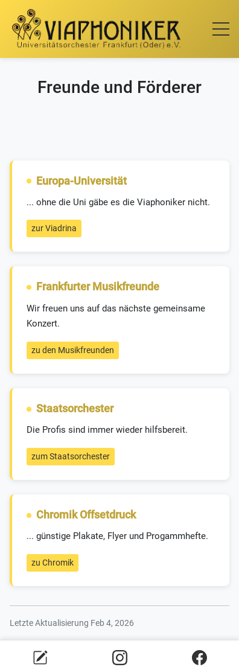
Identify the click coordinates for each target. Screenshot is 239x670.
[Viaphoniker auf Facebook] (199, 657)
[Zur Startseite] (96, 29)
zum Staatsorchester (70, 456)
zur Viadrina (54, 228)
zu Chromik (52, 562)
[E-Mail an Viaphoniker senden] (40, 657)
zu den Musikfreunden (72, 350)
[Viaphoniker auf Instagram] (119, 657)
